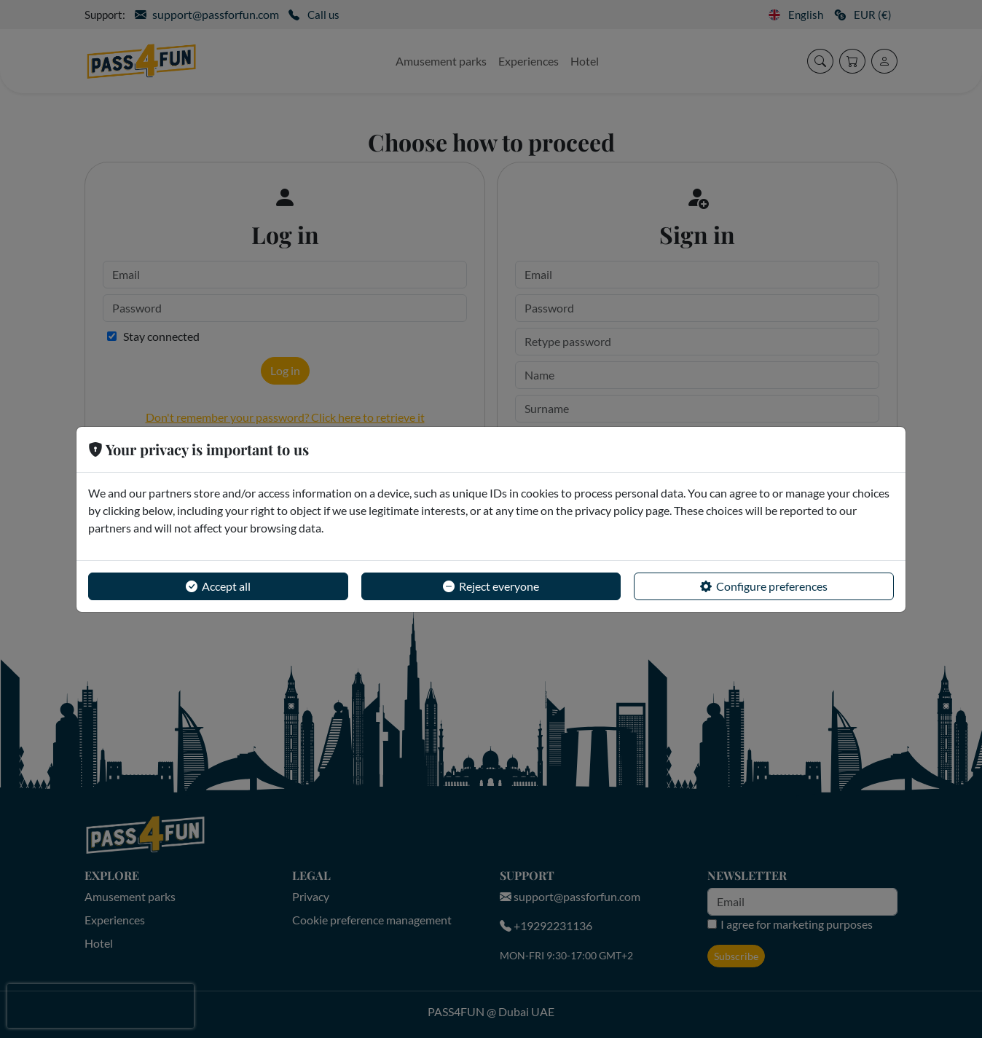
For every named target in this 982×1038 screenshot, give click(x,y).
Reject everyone (491, 586)
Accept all (218, 586)
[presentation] (100, 1006)
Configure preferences (764, 586)
